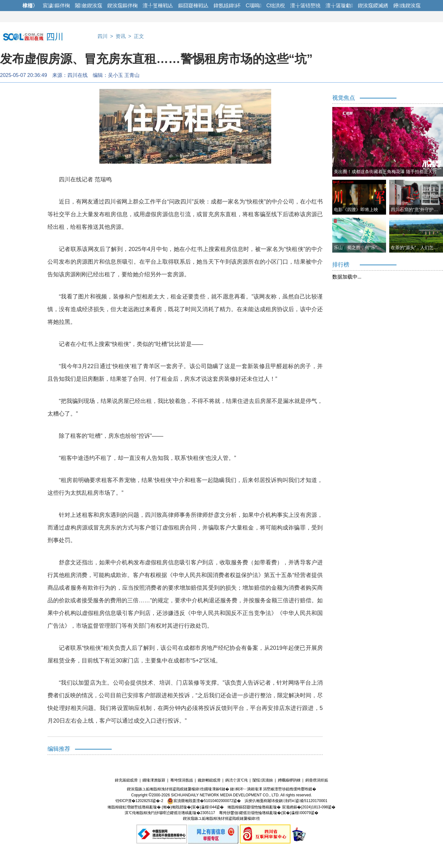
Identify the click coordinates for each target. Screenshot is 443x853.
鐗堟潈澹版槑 (153, 780)
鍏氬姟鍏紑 (227, 5)
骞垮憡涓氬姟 (181, 780)
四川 (102, 36)
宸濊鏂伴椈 (56, 5)
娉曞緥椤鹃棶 (289, 780)
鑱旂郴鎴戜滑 (209, 780)
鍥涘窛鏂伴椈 (122, 5)
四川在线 (77, 75)
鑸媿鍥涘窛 (407, 5)
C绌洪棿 (275, 5)
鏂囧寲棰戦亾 (193, 5)
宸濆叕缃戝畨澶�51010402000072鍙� (204, 801)
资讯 (120, 36)
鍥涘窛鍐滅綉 (373, 5)
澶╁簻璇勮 (339, 5)
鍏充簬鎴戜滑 (126, 780)
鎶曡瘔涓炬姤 (316, 780)
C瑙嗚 (253, 5)
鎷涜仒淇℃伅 (236, 780)
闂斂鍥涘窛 (88, 5)
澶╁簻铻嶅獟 (305, 5)
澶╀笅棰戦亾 (158, 5)
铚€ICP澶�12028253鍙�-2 (139, 801)
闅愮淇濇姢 (263, 780)
